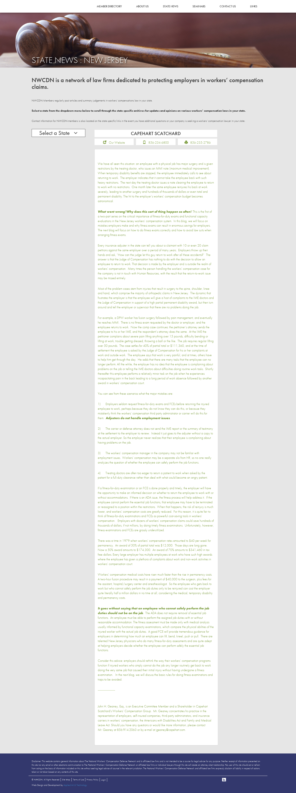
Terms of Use (78, 779)
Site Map (66, 779)
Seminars (199, 6)
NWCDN (43, 11)
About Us (142, 6)
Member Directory (109, 6)
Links (253, 6)
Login (103, 779)
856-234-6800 (158, 142)
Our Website (117, 142)
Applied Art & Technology (75, 785)
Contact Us (228, 6)
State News (170, 6)
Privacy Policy (92, 779)
